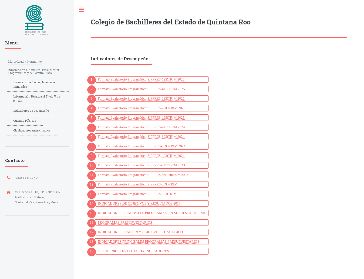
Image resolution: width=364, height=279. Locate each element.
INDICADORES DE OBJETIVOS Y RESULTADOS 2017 (139, 203)
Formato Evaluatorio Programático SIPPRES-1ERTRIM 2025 (141, 117)
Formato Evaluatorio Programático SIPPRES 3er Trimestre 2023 (143, 175)
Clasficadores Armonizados (32, 130)
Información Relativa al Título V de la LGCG (36, 98)
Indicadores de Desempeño (31, 110)
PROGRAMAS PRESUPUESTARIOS (125, 222)
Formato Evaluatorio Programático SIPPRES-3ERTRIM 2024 (141, 136)
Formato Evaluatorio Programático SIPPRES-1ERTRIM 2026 (141, 79)
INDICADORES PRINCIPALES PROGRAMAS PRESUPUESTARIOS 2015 (152, 213)
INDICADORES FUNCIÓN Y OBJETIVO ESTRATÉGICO (140, 232)
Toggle (81, 9)
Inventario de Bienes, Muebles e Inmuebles (34, 84)
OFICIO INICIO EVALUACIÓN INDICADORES (133, 251)
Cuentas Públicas (24, 120)
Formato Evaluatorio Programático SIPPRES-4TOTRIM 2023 (141, 165)
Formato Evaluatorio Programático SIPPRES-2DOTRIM (137, 184)
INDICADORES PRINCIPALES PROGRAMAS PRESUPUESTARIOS (148, 241)
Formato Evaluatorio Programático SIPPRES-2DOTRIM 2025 (141, 108)
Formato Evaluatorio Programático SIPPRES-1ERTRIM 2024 (141, 156)
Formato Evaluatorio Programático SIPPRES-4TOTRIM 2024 (141, 127)
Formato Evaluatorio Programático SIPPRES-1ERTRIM (137, 194)
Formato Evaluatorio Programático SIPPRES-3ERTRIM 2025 (141, 98)
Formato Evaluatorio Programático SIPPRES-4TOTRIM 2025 (141, 89)
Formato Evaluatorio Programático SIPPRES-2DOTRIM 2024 (141, 146)
